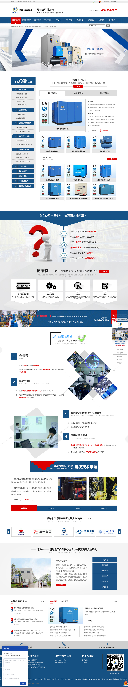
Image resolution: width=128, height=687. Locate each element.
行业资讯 (64, 601)
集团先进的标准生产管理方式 (86, 413)
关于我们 (101, 20)
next (125, 50)
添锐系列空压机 (24, 136)
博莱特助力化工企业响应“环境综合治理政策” (26, 619)
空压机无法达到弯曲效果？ (84, 242)
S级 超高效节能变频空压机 (104, 198)
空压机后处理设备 (25, 186)
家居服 (93, 679)
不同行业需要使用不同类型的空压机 (24, 608)
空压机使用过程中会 (85, 232)
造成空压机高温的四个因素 (91, 633)
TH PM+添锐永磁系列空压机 (78, 198)
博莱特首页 (16, 20)
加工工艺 (105, 576)
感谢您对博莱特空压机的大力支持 (64, 518)
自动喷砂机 (100, 679)
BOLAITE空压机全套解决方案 (23, 81)
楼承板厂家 (87, 679)
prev (2, 50)
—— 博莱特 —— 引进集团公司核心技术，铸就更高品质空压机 (64, 549)
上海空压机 (123, 679)
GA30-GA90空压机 (60, 660)
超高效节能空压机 (25, 123)
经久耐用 (23, 355)
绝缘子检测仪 (78, 679)
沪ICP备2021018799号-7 (30, 683)
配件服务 (80, 20)
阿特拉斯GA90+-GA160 (23, 161)
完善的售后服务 (79, 435)
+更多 (42, 601)
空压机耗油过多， (83, 258)
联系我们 (112, 20)
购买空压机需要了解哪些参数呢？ (59, 633)
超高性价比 (24, 381)
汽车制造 (77, 508)
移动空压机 (53, 26)
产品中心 (59, 20)
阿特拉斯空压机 (24, 149)
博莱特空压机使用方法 (19, 601)
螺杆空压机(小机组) (22, 94)
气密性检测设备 (47, 679)
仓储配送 (105, 581)
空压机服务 (30, 679)
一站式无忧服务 (78, 80)
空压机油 (63, 679)
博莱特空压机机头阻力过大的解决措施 (94, 636)
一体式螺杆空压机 (21, 105)
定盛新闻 (53, 601)
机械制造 (24, 508)
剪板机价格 (38, 679)
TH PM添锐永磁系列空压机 (24, 144)
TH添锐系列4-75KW (22, 141)
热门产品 (47, 157)
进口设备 (105, 571)
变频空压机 (37, 20)
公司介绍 (105, 560)
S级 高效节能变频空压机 (23, 131)
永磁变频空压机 (20, 118)
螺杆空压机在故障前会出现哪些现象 (94, 630)
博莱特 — (67, 270)
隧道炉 (106, 679)
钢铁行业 (104, 508)
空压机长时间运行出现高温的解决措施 (60, 636)
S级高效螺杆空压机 (22, 127)
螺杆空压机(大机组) (22, 97)
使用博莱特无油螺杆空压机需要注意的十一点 (62, 630)
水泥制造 (50, 508)
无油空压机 (45, 26)
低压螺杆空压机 (20, 101)
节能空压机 (48, 20)
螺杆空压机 (20, 26)
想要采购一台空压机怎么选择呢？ (94, 608)
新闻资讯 (91, 20)
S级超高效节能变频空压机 (35, 662)
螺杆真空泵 (23, 171)
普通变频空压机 (20, 114)
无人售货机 (69, 679)
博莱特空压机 (26, 20)
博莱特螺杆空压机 (62, 129)
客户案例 (69, 20)
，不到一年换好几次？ (85, 248)
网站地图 (113, 2)
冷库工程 (56, 679)
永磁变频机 (78, 94)
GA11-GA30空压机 (60, 662)
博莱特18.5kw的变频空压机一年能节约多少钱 (27, 630)
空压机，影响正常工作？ (82, 237)
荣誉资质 (105, 587)
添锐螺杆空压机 (36, 26)
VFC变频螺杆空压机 (52, 198)
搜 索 (108, 25)
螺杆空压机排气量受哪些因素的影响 (94, 627)
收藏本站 (106, 2)
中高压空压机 (23, 181)
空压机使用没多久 (81, 253)
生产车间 (105, 565)
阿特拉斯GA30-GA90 (22, 157)
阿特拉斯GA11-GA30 (22, 154)
